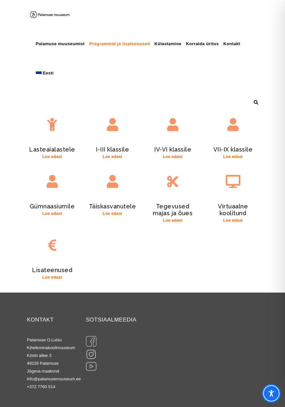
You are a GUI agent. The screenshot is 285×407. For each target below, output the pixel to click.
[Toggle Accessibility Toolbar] (271, 393)
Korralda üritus (202, 43)
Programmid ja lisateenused (119, 43)
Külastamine (167, 43)
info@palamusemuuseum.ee (54, 378)
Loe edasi (52, 156)
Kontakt (231, 43)
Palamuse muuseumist (60, 43)
